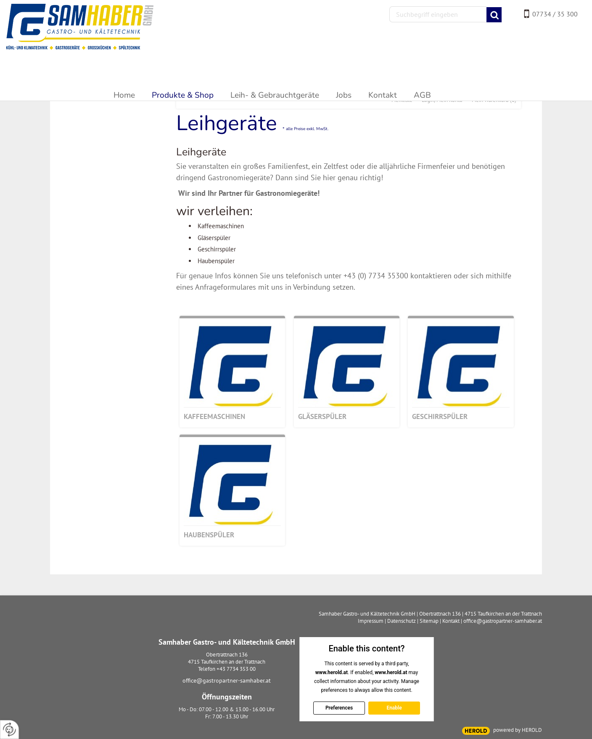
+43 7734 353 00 (236, 668)
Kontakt (451, 620)
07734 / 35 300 (555, 14)
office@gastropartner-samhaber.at (226, 680)
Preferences (338, 708)
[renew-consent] (9, 729)
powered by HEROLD (517, 730)
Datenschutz (401, 620)
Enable (394, 708)
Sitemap (429, 620)
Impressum (370, 620)
